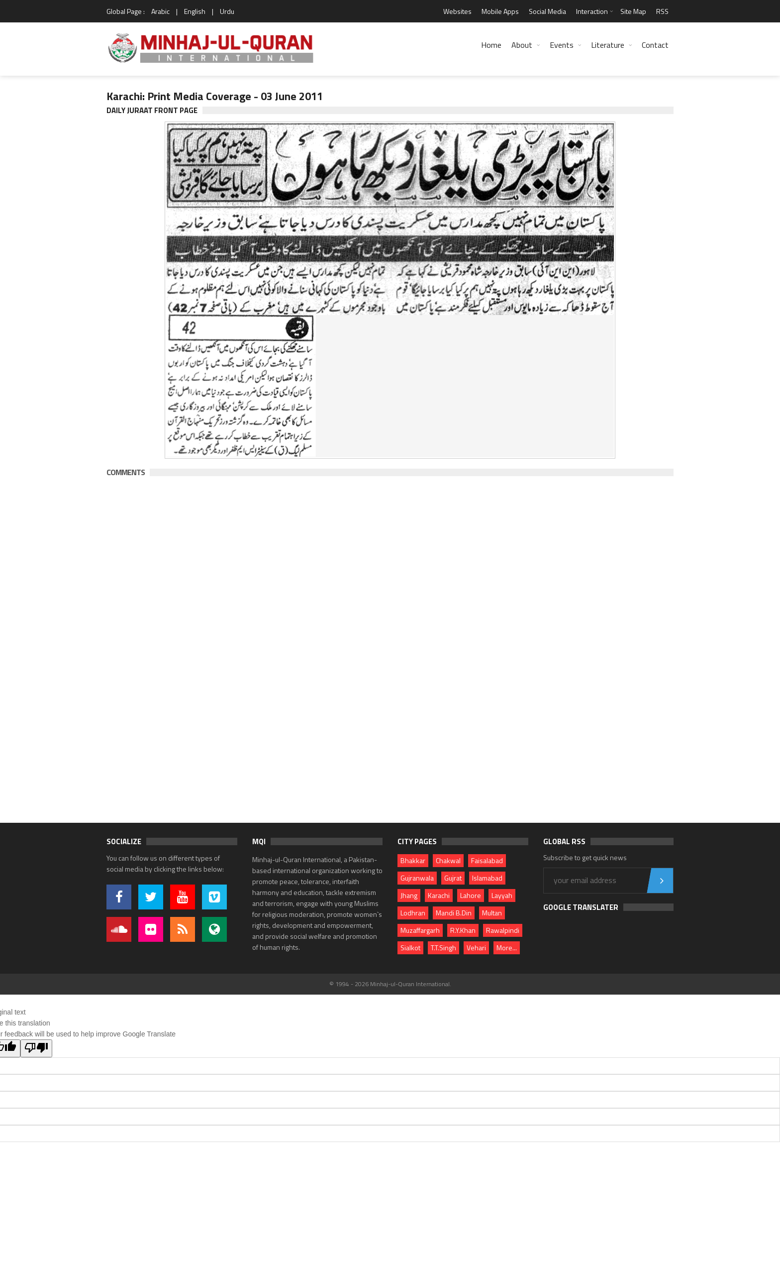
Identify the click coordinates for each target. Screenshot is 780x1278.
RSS (662, 11)
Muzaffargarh (420, 930)
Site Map (633, 11)
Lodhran (412, 912)
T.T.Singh (443, 947)
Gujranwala (417, 878)
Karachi (439, 895)
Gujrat (453, 878)
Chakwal (448, 860)
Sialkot (410, 947)
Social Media (547, 11)
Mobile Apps (500, 11)
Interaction (592, 11)
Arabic (160, 11)
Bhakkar (412, 860)
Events (562, 45)
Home (491, 45)
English (194, 11)
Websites (457, 11)
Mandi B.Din (454, 912)
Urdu (227, 11)
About (521, 45)
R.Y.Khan (463, 930)
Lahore (470, 895)
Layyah (501, 895)
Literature (607, 45)
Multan (492, 912)
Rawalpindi (502, 930)
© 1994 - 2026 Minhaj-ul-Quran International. (390, 984)
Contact (655, 45)
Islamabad (487, 878)
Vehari (476, 947)
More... (506, 947)
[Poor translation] (36, 1048)
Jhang (408, 895)
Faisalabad (487, 860)
